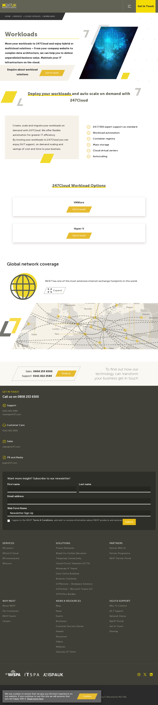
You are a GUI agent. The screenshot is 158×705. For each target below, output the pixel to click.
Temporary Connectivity (68, 558)
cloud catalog (33, 16)
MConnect (7, 548)
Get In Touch (146, 6)
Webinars (60, 646)
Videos (59, 641)
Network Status (117, 616)
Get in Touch (116, 626)
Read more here (35, 698)
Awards (60, 631)
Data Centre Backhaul (67, 573)
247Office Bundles (66, 594)
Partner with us (117, 548)
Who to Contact (118, 605)
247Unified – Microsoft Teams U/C (74, 589)
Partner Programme (119, 553)
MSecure (7, 563)
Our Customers (10, 611)
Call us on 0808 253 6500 (20, 397)
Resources (61, 636)
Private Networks (65, 548)
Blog (58, 605)
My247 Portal (116, 621)
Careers (6, 621)
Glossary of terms (66, 652)
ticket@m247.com (11, 414)
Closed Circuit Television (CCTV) (73, 563)
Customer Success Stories (70, 626)
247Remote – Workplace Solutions (74, 584)
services (17, 16)
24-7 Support (116, 611)
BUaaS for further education (71, 553)
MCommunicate (10, 558)
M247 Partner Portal (120, 558)
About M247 (9, 605)
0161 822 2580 (10, 411)
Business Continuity (66, 578)
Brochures (61, 621)
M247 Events (9, 616)
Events (59, 616)
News (59, 611)
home (8, 16)
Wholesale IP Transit (66, 568)
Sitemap (113, 631)
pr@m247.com (9, 463)
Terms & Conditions (43, 520)
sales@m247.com (11, 447)
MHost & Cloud (10, 553)
